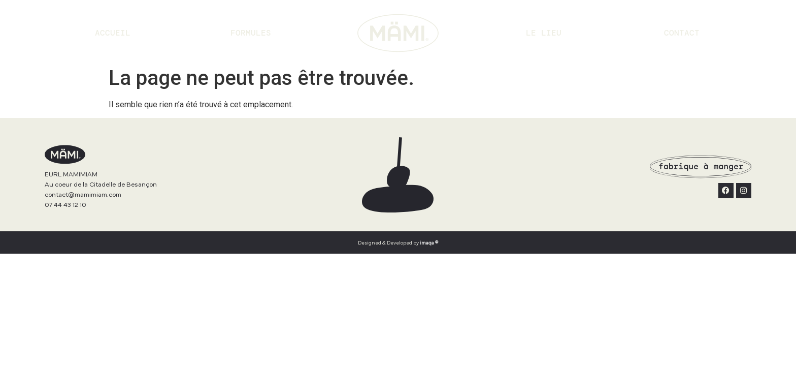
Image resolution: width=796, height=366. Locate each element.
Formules (250, 32)
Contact (682, 32)
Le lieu (543, 32)
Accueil (112, 32)
